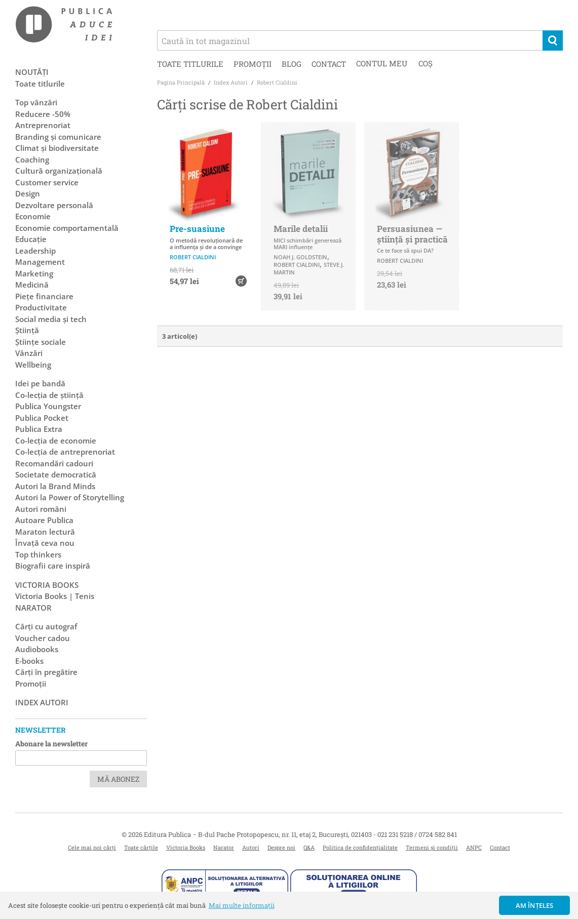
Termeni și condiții (432, 847)
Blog (291, 64)
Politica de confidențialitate (360, 847)
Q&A (309, 847)
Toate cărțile (141, 847)
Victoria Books (185, 847)
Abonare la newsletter (51, 743)
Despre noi (281, 847)
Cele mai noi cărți (92, 847)
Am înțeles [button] (535, 905)
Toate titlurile (190, 64)
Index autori (41, 702)
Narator (223, 847)
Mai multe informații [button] (242, 905)
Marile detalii (301, 228)
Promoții (253, 64)
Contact (329, 64)
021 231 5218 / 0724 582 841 (417, 834)
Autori (250, 847)
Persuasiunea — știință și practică (412, 234)
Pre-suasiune (197, 228)
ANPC (474, 847)
